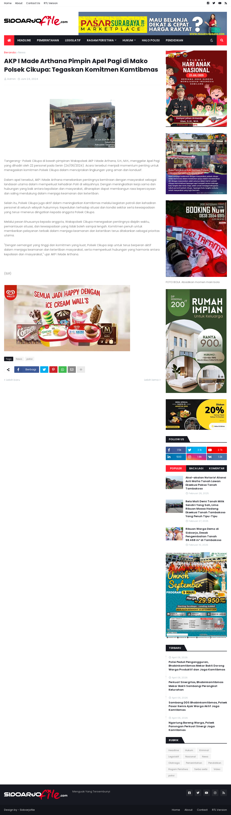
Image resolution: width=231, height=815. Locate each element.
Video (217, 769)
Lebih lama (151, 380)
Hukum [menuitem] (128, 40)
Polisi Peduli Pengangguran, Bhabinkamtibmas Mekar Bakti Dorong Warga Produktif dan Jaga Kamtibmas (197, 665)
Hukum (189, 750)
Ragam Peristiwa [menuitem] (100, 40)
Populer (176, 468)
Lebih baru (13, 380)
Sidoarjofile (27, 810)
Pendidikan (214, 763)
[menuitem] (9, 40)
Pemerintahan (194, 763)
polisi (30, 359)
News (21, 52)
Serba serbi (200, 769)
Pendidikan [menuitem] (174, 40)
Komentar (216, 468)
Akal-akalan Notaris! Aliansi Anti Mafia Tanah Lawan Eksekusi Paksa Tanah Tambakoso (206, 483)
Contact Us (33, 3)
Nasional (190, 756)
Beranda (10, 52)
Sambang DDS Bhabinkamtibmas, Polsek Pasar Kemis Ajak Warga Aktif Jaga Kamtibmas (198, 706)
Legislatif (173, 756)
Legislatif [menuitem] (73, 40)
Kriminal (204, 750)
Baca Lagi (196, 468)
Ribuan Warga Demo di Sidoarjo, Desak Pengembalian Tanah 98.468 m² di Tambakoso (203, 534)
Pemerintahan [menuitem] (48, 40)
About (18, 3)
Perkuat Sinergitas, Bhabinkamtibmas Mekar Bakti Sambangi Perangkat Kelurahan (196, 685)
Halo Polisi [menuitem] (151, 40)
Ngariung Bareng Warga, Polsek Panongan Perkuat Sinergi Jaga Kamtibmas (192, 726)
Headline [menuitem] (24, 40)
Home (7, 3)
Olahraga (174, 763)
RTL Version (51, 3)
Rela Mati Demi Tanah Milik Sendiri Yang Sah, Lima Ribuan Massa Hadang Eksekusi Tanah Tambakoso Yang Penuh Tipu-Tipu (205, 509)
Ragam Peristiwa (178, 769)
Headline (173, 750)
